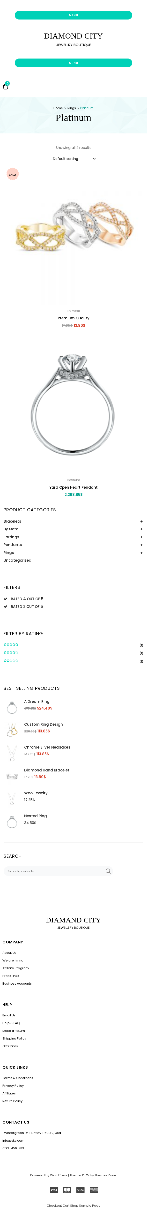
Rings (71, 108)
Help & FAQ (11, 1023)
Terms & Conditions (17, 1078)
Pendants (13, 544)
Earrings (11, 537)
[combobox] (74, 158)
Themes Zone (105, 1175)
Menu (73, 15)
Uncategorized (17, 560)
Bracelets (12, 521)
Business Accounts (17, 983)
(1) (73, 645)
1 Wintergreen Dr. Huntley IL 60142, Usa (31, 1133)
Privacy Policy (13, 1085)
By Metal (12, 529)
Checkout (54, 1205)
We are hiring (12, 960)
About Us (9, 952)
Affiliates (9, 1093)
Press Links (10, 976)
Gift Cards (10, 1046)
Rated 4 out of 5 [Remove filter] (27, 598)
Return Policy (12, 1101)
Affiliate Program (15, 968)
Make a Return (13, 1030)
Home (58, 108)
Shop (74, 1205)
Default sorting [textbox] (65, 158)
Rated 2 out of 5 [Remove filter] (27, 606)
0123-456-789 (13, 1148)
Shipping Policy (14, 1038)
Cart (66, 1205)
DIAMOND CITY (73, 36)
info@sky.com (13, 1140)
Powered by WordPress (48, 1175)
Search (107, 871)
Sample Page (90, 1205)
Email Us (8, 1015)
